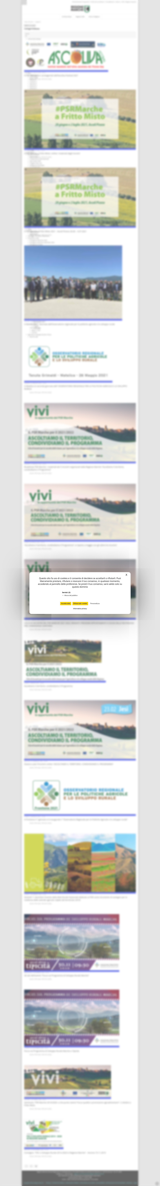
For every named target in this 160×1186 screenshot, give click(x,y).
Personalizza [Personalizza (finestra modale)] (95, 603)
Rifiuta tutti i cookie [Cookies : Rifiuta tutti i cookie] (80, 603)
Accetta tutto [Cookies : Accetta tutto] (65, 603)
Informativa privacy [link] (80, 608)
